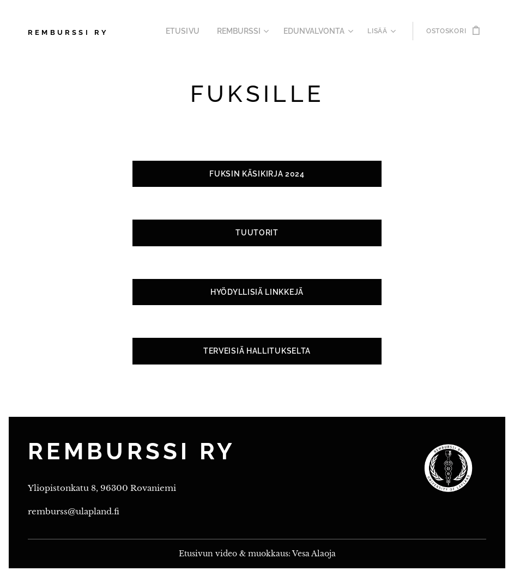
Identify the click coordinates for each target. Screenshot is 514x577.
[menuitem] (195, 31)
